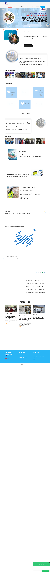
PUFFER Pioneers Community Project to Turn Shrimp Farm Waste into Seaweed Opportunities (11, 316)
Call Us (43, 6)
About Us (15, 6)
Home (10, 6)
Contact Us (37, 6)
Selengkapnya (7, 323)
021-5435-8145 (3, 0)
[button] (4, 18)
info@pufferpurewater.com (23, 357)
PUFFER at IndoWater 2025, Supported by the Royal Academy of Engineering (38, 317)
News (32, 6)
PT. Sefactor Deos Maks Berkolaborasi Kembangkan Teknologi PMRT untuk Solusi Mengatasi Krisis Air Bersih (25, 320)
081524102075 (10, 0)
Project (28, 6)
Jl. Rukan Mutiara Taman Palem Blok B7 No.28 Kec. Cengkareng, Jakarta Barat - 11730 (38, 358)
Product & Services (21, 6)
